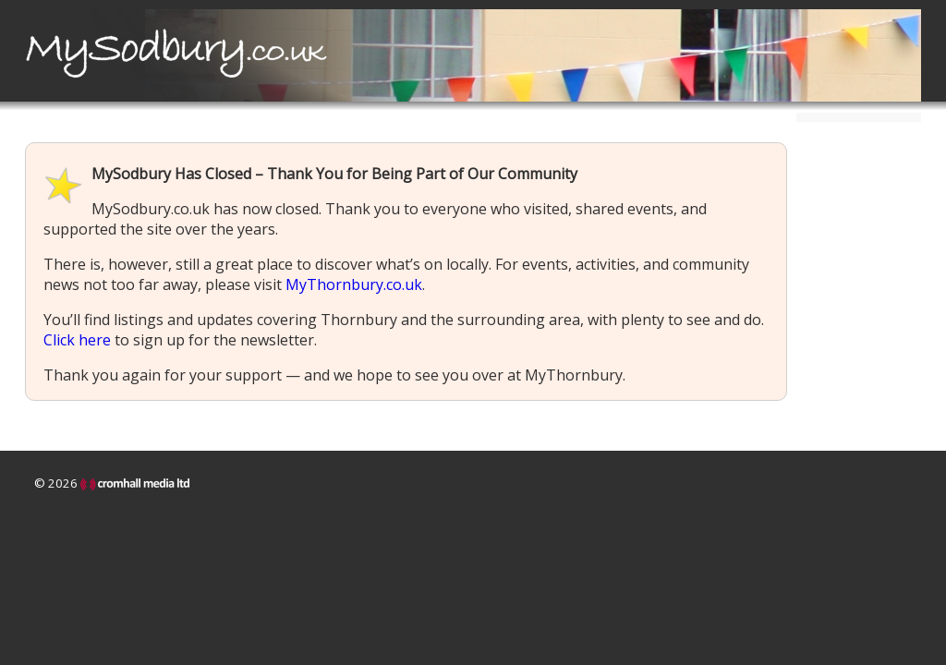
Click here (77, 340)
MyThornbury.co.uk (353, 284)
